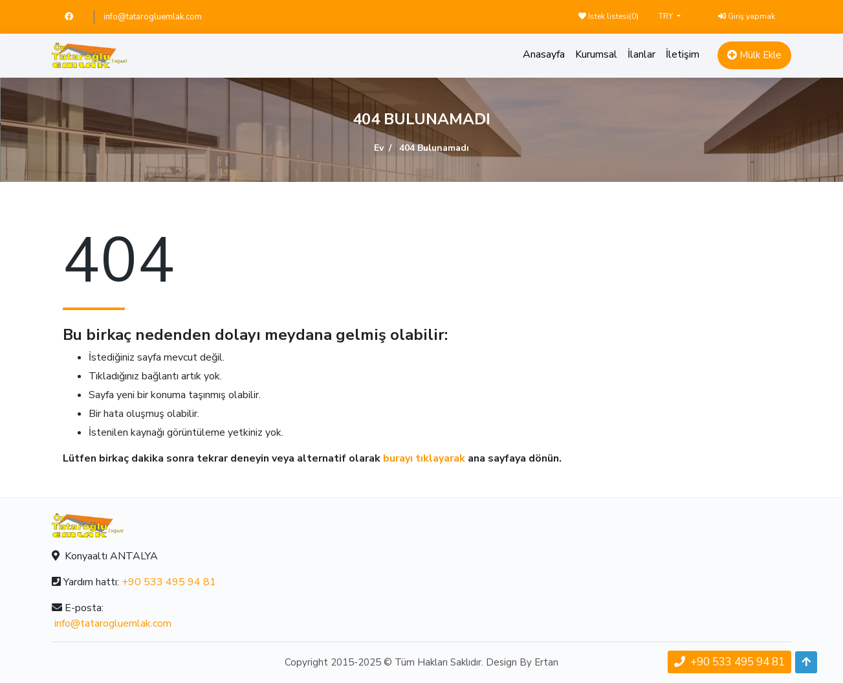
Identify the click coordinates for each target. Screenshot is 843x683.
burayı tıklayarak (424, 458)
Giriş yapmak (746, 16)
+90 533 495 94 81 (169, 582)
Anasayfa (544, 54)
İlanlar (641, 54)
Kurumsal (596, 54)
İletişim (682, 54)
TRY (667, 16)
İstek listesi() (608, 16)
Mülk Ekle (754, 55)
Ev (379, 148)
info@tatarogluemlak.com (153, 17)
